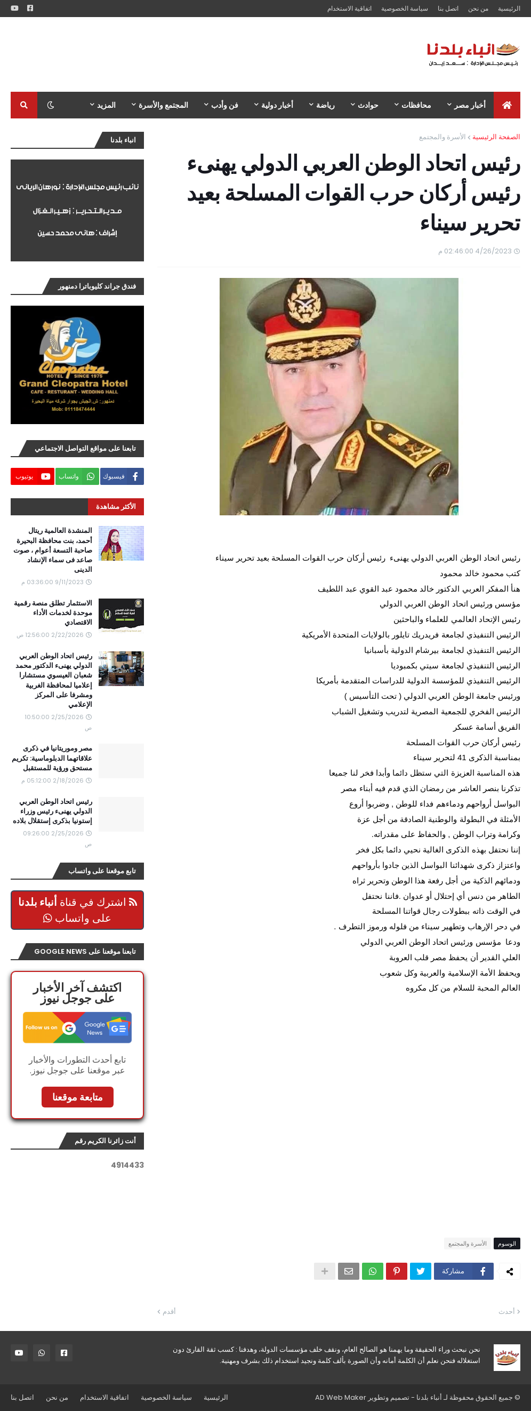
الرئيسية (509, 8)
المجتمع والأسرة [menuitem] (163, 105)
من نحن (478, 8)
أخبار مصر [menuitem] (470, 105)
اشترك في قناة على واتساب (77, 910)
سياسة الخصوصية (404, 8)
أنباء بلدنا (429, 1397)
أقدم (169, 1311)
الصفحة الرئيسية (496, 137)
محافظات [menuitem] (416, 105)
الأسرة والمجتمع (442, 137)
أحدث (506, 1311)
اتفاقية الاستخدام (349, 8)
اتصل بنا (448, 8)
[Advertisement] (205, 54)
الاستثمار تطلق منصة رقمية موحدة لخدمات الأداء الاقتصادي (53, 613)
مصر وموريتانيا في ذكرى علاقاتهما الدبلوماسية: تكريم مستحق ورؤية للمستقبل (52, 758)
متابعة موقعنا (77, 1097)
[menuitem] (507, 105)
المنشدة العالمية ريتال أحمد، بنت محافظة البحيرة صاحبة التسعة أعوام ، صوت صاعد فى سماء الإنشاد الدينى (52, 550)
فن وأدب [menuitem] (224, 105)
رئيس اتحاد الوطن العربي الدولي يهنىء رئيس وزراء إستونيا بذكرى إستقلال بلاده (52, 811)
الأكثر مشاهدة (116, 506)
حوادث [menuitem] (368, 105)
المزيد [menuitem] (106, 105)
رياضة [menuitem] (325, 105)
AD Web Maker (340, 1397)
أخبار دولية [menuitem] (277, 105)
